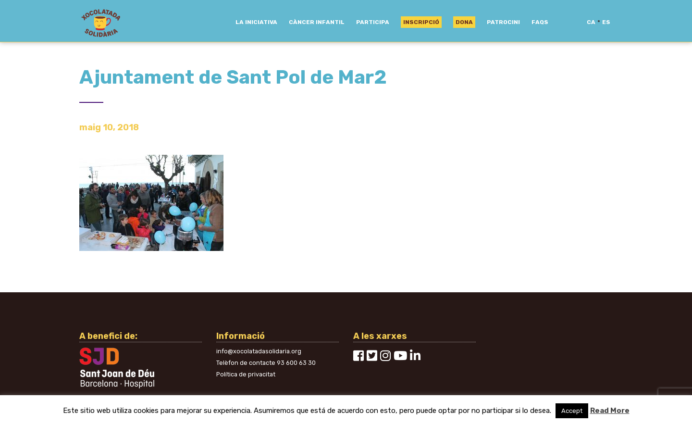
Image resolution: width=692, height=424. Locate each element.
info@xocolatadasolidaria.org (258, 351)
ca (591, 22)
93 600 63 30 (296, 362)
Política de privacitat (245, 374)
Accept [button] (571, 410)
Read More (610, 410)
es (606, 22)
